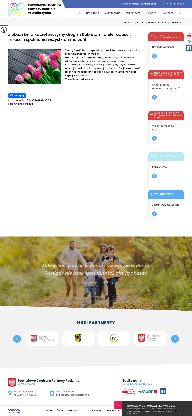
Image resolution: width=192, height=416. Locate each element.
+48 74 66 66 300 (173, 4)
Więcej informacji (154, 56)
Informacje (92, 13)
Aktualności (151, 22)
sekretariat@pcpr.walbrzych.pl (138, 3)
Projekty (151, 13)
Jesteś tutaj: (130, 22)
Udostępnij (17, 95)
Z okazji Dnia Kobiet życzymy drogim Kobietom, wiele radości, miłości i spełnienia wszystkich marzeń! (69, 37)
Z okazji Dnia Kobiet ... (171, 22)
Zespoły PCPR (133, 13)
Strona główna (80, 13)
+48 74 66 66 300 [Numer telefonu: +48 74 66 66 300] (65, 391)
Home (140, 22)
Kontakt (168, 13)
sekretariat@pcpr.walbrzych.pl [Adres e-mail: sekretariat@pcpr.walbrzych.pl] (73, 394)
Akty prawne (112, 13)
